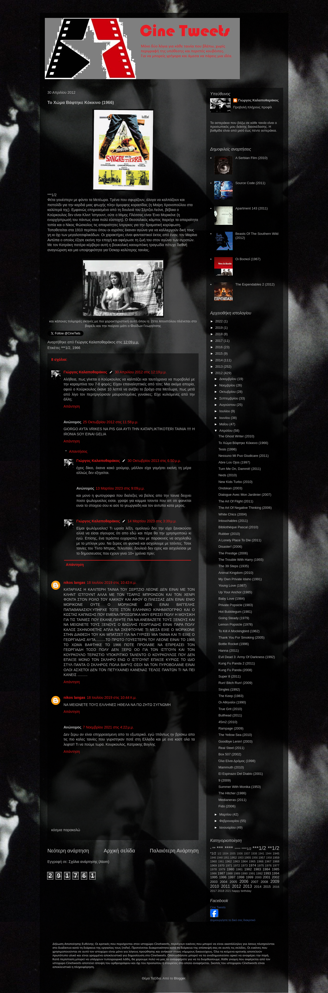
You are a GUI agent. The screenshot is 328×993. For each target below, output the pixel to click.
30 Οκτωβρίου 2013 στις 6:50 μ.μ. (154, 461)
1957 (262, 857)
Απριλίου (226, 430)
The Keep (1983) (230, 696)
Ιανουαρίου (228, 827)
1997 (231, 877)
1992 (259, 873)
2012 (219, 373)
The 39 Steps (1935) (233, 566)
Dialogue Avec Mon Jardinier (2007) (244, 495)
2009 (274, 881)
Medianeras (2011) (232, 800)
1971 (228, 865)
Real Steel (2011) (231, 748)
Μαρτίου (226, 814)
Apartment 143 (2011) (251, 208)
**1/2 (273, 848)
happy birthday (242, 890)
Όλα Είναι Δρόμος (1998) (236, 761)
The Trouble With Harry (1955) (240, 560)
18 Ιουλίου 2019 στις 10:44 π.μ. (112, 697)
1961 (221, 861)
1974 (252, 865)
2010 (214, 886)
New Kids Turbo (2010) (235, 482)
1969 (213, 865)
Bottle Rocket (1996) (233, 644)
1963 (236, 861)
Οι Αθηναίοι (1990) (232, 702)
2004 (223, 882)
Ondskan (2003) (230, 488)
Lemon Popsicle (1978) (235, 624)
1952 (233, 857)
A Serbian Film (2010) (251, 158)
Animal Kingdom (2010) (235, 573)
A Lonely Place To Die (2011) (239, 540)
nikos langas (74, 582)
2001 (266, 877)
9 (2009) (224, 780)
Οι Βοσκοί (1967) (247, 259)
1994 (275, 873)
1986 (213, 873)
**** (229, 848)
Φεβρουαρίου (229, 821)
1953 (240, 857)
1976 (268, 865)
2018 (219, 334)
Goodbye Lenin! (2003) (235, 741)
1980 (230, 869)
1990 (244, 873)
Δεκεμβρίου (228, 379)
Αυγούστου (228, 405)
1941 (261, 853)
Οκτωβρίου (228, 392)
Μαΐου (224, 424)
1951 (226, 857)
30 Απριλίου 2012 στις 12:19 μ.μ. (141, 372)
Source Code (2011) (250, 183)
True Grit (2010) (230, 709)
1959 (276, 857)
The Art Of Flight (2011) (235, 501)
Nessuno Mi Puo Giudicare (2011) (243, 456)
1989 (236, 873)
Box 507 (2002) (229, 754)
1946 (213, 857)
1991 (252, 873)
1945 (276, 853)
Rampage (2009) (230, 728)
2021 (228, 891)
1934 (225, 853)
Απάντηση (72, 406)
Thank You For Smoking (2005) (241, 637)
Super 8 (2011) (229, 676)
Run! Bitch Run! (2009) (235, 683)
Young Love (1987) (232, 585)
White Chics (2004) (232, 514)
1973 (244, 865)
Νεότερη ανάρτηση (68, 850)
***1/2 (65, 348)
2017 (219, 341)
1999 (249, 877)
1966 (76, 348)
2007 (254, 882)
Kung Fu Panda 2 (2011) (236, 663)
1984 (266, 869)
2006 (243, 881)
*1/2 (213, 853)
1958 (269, 857)
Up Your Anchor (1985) (235, 592)
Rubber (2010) (229, 534)
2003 (214, 882)
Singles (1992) (229, 689)
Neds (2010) (227, 475)
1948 (220, 857)
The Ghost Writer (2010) (236, 436)
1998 (240, 877)
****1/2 (246, 849)
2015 (219, 353)
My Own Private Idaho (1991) (240, 579)
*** (220, 848)
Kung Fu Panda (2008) (235, 670)
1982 (248, 869)
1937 (247, 853)
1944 (268, 853)
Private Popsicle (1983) (235, 605)
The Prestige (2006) (233, 553)
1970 (221, 865)
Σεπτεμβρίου (229, 398)
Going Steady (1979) (233, 618)
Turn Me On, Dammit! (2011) (239, 469)
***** (238, 848)
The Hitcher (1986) (232, 793)
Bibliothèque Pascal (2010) (238, 527)
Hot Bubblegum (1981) (235, 612)
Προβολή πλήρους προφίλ (252, 107)
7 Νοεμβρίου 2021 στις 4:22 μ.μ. (108, 727)
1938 (254, 853)
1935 (232, 853)
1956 (255, 857)
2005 (233, 882)
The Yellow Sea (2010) (235, 735)
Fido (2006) (226, 806)
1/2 (219, 853)
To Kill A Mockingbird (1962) (238, 631)
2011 (225, 886)
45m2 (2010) (227, 722)
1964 (244, 861)
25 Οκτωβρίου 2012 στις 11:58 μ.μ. (110, 422)
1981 (239, 869)
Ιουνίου (225, 418)
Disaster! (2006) (230, 546)
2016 (219, 347)
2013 (219, 366)
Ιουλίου (225, 411)
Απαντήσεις (78, 452)
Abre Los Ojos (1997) (234, 462)
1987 (221, 873)
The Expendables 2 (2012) (254, 284)
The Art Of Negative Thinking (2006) (245, 508)
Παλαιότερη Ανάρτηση (174, 850)
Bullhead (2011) (230, 715)
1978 (213, 869)
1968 (276, 861)
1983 (257, 869)
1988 (229, 873)
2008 (264, 882)
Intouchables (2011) (233, 521)
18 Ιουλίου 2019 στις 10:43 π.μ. (112, 582)
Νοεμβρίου (227, 385)
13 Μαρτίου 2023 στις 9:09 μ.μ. (120, 488)
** (214, 848)
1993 (267, 873)
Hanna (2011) (228, 650)
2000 (258, 877)
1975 (260, 865)
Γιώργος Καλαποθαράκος (95, 342)
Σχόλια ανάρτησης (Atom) (89, 862)
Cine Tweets (217, 907)
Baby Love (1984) (231, 598)
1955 (247, 857)
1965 (252, 861)
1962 (228, 861)
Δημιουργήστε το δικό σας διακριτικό (232, 920)
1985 (275, 869)
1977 (276, 865)
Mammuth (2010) (231, 767)
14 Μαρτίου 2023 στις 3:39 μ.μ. (152, 521)
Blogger (179, 978)
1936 (240, 853)
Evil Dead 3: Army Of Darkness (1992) (246, 657)
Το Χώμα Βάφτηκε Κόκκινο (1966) (243, 443)
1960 (213, 861)
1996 (223, 877)
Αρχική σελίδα (119, 850)
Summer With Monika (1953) (239, 787)
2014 (219, 360)
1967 (268, 861)
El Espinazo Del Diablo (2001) (240, 774)
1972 (236, 865)
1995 (214, 877)
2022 (219, 321)
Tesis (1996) (227, 449)
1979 (222, 869)
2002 (275, 877)
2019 (219, 328)
